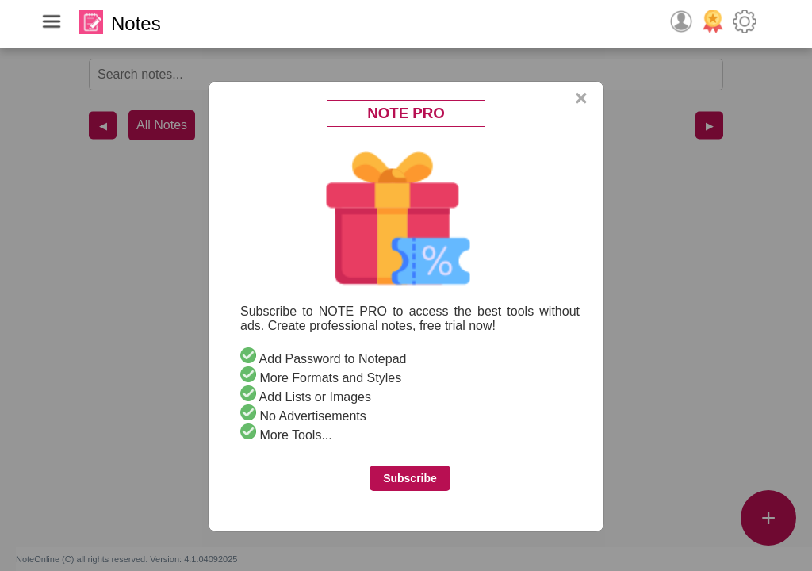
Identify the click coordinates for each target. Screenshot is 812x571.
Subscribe (410, 478)
